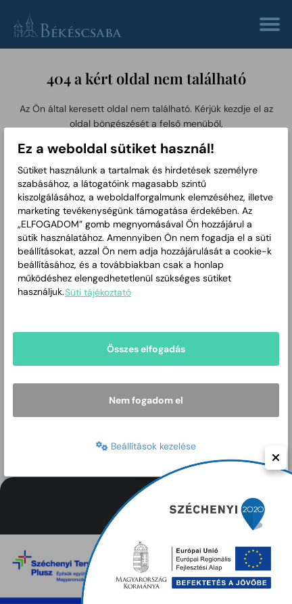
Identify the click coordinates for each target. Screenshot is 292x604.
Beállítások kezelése (146, 446)
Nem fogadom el (146, 400)
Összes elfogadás (146, 349)
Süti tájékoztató (98, 292)
